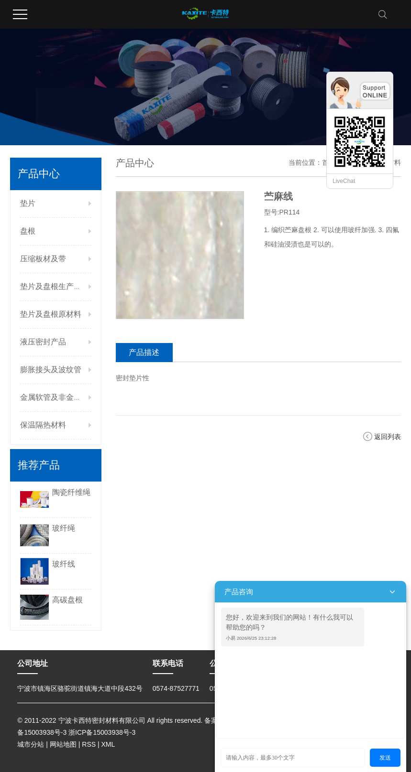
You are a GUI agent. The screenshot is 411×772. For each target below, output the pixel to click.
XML (108, 744)
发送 (385, 757)
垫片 (27, 203)
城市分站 (30, 744)
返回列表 (387, 436)
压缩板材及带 (43, 259)
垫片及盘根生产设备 (54, 286)
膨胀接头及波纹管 (50, 369)
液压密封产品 (43, 342)
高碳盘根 (67, 600)
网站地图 (63, 744)
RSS (89, 744)
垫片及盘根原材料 (50, 314)
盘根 (27, 231)
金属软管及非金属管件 (58, 397)
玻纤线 (63, 564)
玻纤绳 (63, 528)
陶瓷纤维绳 (71, 492)
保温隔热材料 (43, 425)
